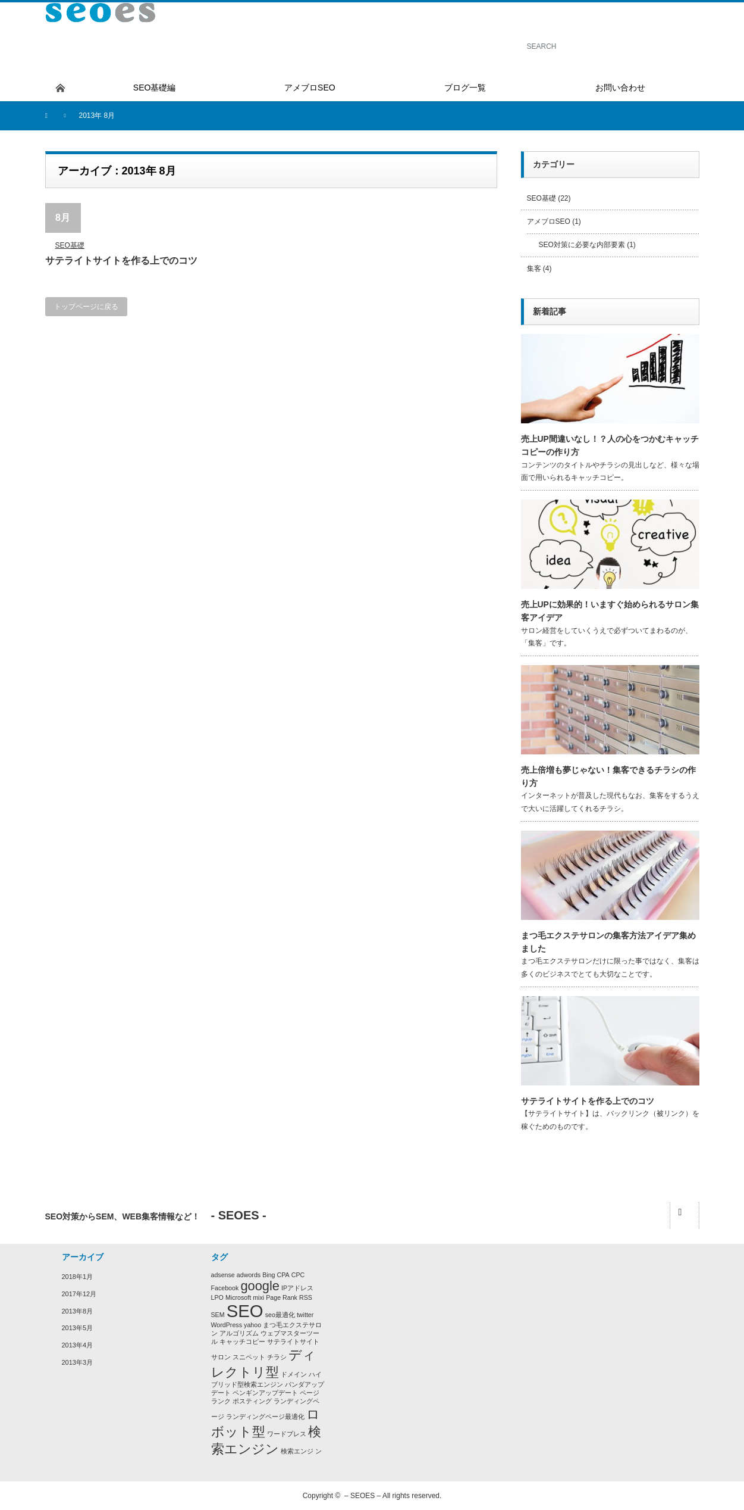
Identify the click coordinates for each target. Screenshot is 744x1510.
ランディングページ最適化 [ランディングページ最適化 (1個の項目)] (265, 1416)
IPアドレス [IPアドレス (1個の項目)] (297, 1287)
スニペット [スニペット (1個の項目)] (249, 1357)
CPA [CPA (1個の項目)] (283, 1274)
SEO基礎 (69, 245)
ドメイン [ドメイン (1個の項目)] (294, 1374)
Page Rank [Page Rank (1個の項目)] (281, 1297)
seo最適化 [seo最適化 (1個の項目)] (280, 1314)
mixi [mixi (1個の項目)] (258, 1297)
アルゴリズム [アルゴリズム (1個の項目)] (239, 1333)
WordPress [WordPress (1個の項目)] (227, 1324)
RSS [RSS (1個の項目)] (305, 1297)
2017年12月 (79, 1293)
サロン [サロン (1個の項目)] (221, 1357)
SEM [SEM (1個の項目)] (218, 1314)
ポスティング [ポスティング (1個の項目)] (252, 1401)
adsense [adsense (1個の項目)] (223, 1274)
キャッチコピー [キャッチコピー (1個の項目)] (242, 1341)
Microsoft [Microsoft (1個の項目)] (238, 1297)
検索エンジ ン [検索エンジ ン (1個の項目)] (301, 1451)
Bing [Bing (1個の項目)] (268, 1274)
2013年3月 (77, 1362)
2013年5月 (77, 1327)
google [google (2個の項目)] (260, 1285)
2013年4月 (77, 1345)
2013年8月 (77, 1311)
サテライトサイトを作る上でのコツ (121, 260)
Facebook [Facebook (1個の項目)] (225, 1287)
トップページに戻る (86, 306)
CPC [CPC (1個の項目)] (298, 1274)
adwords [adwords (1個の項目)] (248, 1274)
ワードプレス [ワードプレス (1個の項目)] (286, 1433)
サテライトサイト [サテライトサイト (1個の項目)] (293, 1341)
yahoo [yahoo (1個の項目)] (252, 1324)
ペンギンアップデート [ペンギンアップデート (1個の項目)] (265, 1392)
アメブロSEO (548, 221)
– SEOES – (362, 1496)
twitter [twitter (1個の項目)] (305, 1314)
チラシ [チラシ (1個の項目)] (277, 1357)
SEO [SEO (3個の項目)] (245, 1311)
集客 (534, 268)
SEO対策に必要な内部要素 (582, 245)
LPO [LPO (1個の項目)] (217, 1297)
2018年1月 (77, 1276)
